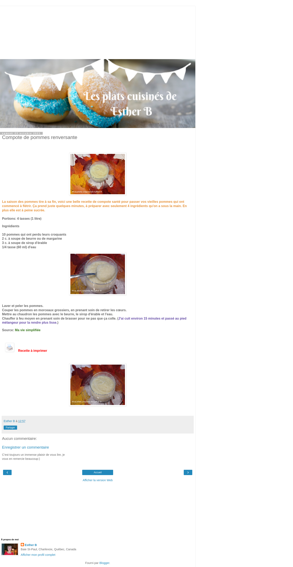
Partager (10, 427)
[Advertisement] (97, 31)
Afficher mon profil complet (38, 554)
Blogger (104, 563)
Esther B (31, 545)
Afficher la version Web (98, 480)
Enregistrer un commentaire (25, 447)
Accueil (98, 472)
